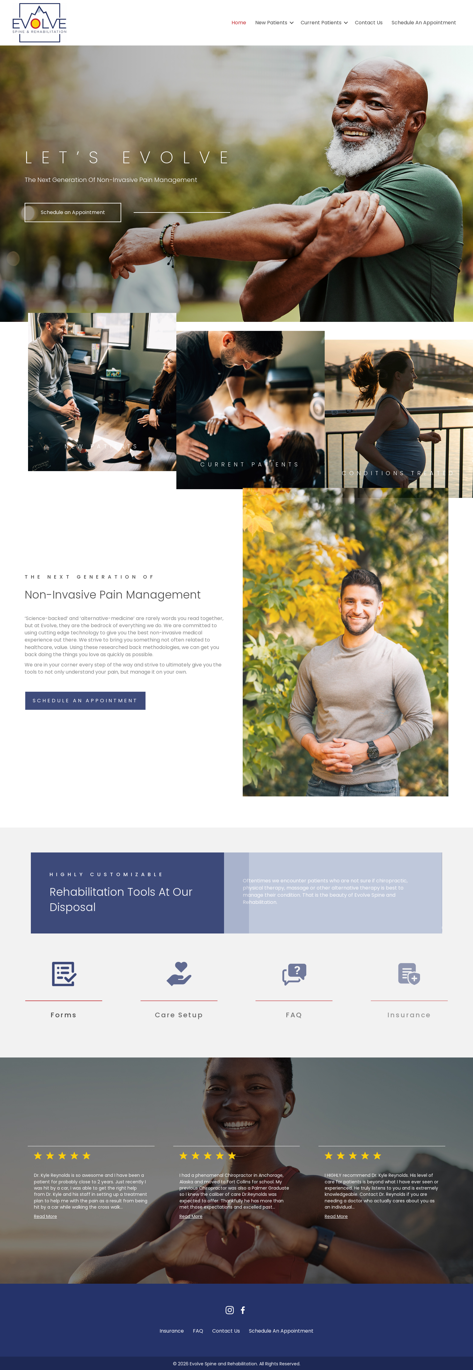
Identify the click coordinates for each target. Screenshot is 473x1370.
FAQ (198, 1330)
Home (239, 22)
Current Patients (321, 22)
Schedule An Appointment (424, 22)
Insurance (172, 1330)
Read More (45, 1216)
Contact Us (369, 22)
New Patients (271, 22)
